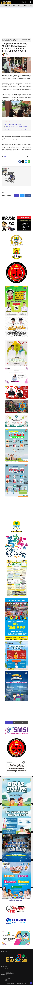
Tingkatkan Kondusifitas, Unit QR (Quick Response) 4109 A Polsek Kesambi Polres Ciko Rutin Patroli (14, 47)
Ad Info (6, 973)
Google (16, 188)
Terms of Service (8, 965)
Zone (5, 156)
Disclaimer (7, 961)
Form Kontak (7, 971)
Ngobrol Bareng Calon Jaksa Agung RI (13, 124)
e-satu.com (9, 976)
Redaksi (6, 972)
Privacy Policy (8, 963)
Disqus (22, 188)
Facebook (28, 188)
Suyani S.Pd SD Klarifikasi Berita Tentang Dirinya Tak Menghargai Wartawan (15, 127)
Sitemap (6, 969)
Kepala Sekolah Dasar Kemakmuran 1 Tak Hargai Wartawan (17, 129)
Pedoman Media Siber (9, 966)
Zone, (17, 54)
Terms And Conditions (9, 962)
